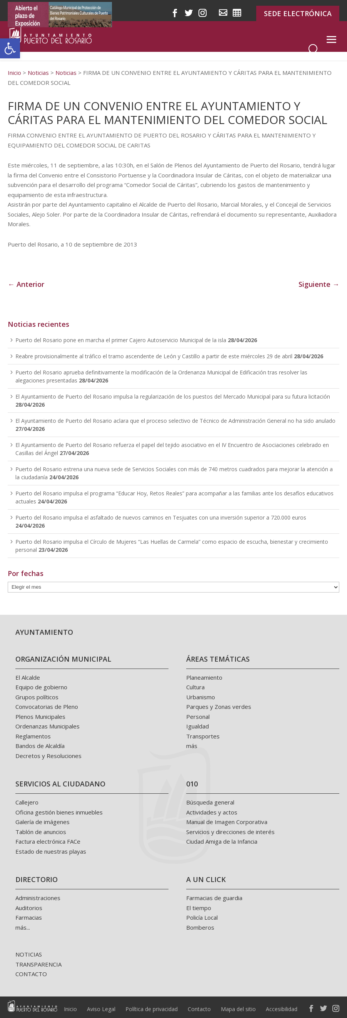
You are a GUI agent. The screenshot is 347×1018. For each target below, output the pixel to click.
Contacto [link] (199, 1009)
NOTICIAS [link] (28, 954)
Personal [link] (198, 716)
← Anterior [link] (26, 284)
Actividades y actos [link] (211, 812)
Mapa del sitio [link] (238, 1009)
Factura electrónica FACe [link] (47, 841)
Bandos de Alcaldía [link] (40, 746)
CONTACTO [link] (31, 974)
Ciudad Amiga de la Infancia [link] (221, 841)
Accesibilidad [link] (281, 1009)
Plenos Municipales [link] (40, 716)
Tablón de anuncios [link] (40, 832)
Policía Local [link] (202, 917)
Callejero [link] (26, 802)
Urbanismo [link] (200, 697)
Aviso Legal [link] (101, 1009)
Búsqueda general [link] (210, 802)
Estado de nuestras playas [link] (50, 851)
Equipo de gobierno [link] (41, 687)
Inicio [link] (70, 1009)
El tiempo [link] (198, 908)
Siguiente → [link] (319, 284)
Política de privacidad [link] (151, 1009)
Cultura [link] (195, 687)
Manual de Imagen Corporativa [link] (226, 822)
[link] (10, 48)
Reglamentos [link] (33, 736)
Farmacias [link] (28, 917)
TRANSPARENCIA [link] (38, 964)
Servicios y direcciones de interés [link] (230, 832)
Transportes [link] (203, 736)
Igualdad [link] (197, 726)
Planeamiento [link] (204, 677)
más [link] (191, 746)
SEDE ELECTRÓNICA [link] (298, 13)
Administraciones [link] (37, 898)
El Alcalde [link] (27, 677)
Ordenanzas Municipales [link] (47, 726)
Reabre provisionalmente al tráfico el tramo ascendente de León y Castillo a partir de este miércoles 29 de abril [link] (153, 356)
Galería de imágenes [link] (42, 822)
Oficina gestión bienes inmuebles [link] (59, 812)
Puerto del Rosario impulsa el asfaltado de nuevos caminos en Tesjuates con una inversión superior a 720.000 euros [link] (160, 517)
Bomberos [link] (200, 927)
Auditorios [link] (28, 908)
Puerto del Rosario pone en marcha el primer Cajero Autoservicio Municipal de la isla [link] (120, 340)
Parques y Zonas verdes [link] (218, 706)
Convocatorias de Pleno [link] (46, 706)
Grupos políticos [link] (36, 697)
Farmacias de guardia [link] (214, 898)
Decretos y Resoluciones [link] (48, 756)
